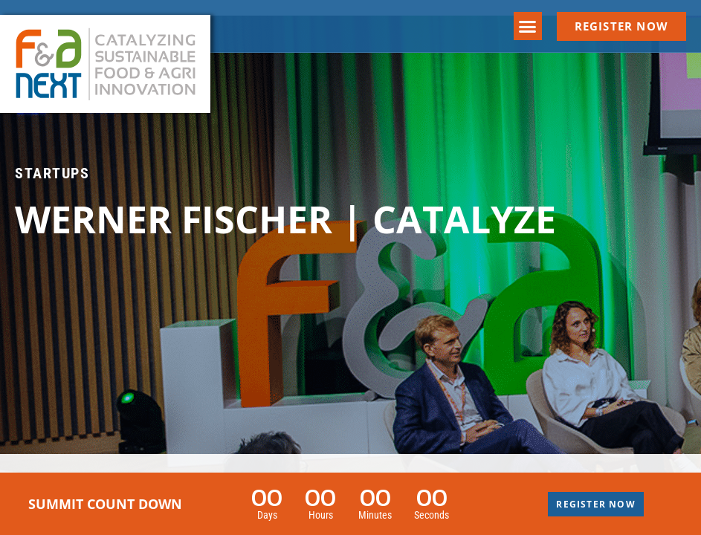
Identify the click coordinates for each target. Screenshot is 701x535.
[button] (528, 26)
